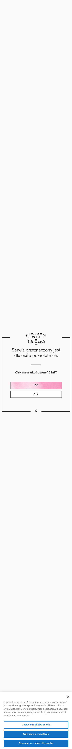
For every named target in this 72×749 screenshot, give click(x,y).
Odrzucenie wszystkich (36, 734)
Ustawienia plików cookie (36, 725)
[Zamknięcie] (68, 697)
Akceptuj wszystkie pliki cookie (36, 743)
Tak (36, 385)
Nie (36, 394)
